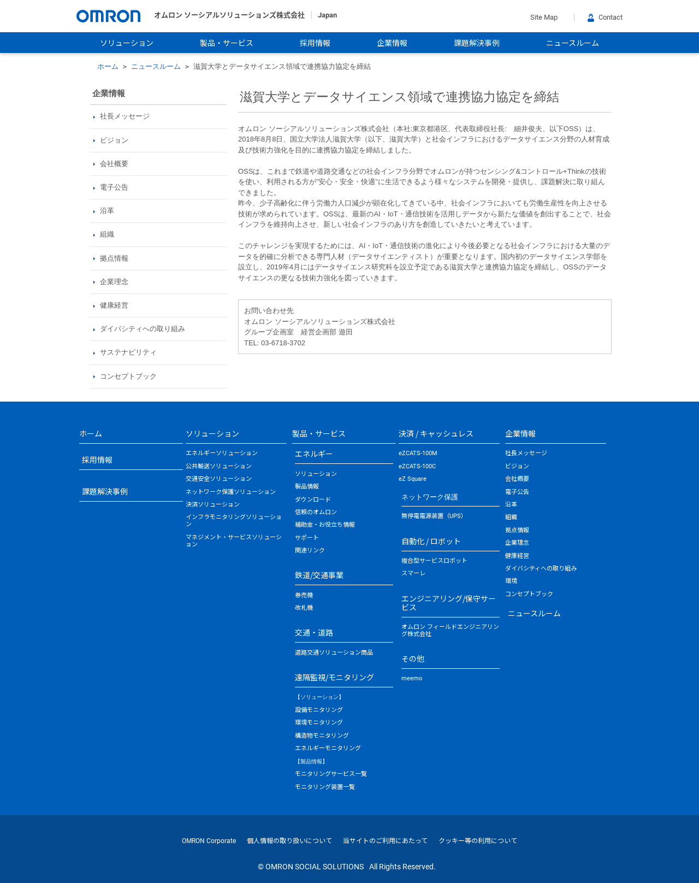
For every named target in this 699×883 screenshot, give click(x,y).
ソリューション (126, 43)
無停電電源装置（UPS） (434, 516)
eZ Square (412, 478)
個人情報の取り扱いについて (289, 841)
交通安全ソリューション (219, 478)
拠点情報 (114, 258)
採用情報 (315, 43)
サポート (307, 537)
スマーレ (413, 573)
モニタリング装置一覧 (325, 787)
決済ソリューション (213, 504)
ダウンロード (313, 499)
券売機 (304, 595)
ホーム (108, 66)
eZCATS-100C (417, 466)
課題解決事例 (477, 43)
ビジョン (114, 140)
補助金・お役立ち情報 (325, 524)
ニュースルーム (572, 43)
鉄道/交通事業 (319, 574)
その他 (412, 658)
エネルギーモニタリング (328, 748)
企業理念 (114, 282)
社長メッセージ (125, 116)
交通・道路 (314, 632)
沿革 (107, 211)
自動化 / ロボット (431, 540)
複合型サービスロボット (434, 560)
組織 (107, 234)
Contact (605, 17)
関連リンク (310, 550)
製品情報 (307, 486)
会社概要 (114, 164)
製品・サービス (226, 43)
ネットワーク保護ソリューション (231, 492)
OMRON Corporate (209, 841)
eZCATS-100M (418, 453)
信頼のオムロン (316, 512)
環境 (511, 581)
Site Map (544, 17)
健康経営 (114, 305)
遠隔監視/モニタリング (334, 677)
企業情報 (392, 43)
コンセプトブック (128, 376)
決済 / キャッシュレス (436, 433)
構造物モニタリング (322, 735)
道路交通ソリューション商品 (334, 652)
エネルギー (314, 453)
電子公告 (114, 187)
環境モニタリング (319, 722)
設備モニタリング (319, 710)
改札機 (304, 607)
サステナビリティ (128, 352)
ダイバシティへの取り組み (142, 329)
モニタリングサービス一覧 (331, 774)
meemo (411, 678)
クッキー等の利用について (478, 841)
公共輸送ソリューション (219, 466)
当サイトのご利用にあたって (385, 841)
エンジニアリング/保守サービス (448, 603)
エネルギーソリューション (222, 453)
